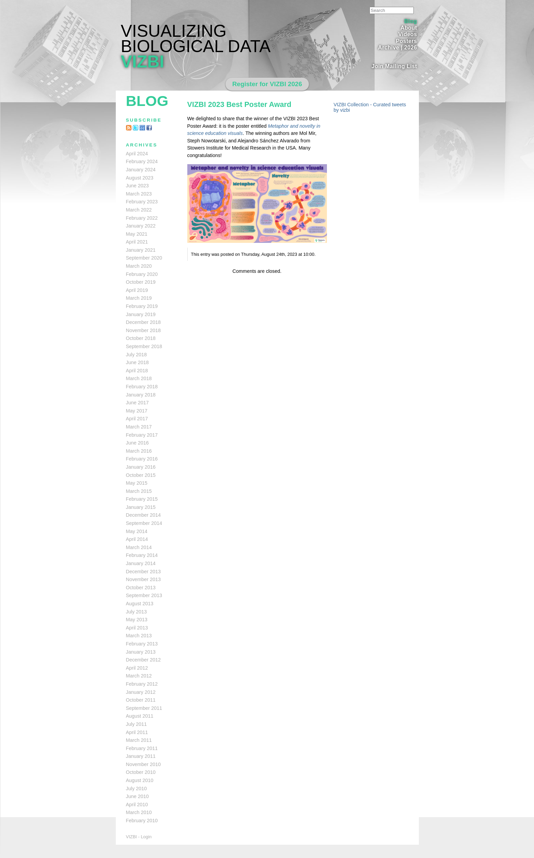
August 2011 (140, 716)
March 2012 (139, 675)
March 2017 (139, 427)
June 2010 (137, 796)
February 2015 (142, 499)
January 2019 (141, 314)
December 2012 (143, 659)
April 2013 (137, 627)
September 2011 (144, 708)
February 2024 (142, 161)
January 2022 (141, 226)
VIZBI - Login (139, 836)
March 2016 (139, 451)
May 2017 (136, 411)
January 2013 (141, 652)
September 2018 (144, 346)
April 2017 (137, 418)
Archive (388, 47)
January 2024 (141, 169)
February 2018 (142, 386)
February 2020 (142, 274)
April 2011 (137, 732)
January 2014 (141, 563)
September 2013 (144, 595)
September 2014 (144, 523)
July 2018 (136, 354)
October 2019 (141, 282)
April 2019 (137, 290)
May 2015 (136, 483)
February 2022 (142, 218)
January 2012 (141, 692)
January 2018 (141, 394)
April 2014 (137, 539)
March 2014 (139, 547)
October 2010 (141, 772)
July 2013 (136, 611)
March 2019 (139, 298)
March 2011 (139, 740)
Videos (407, 34)
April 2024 (137, 153)
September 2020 (144, 258)
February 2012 (142, 684)
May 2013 (136, 619)
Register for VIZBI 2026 (267, 84)
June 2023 (137, 185)
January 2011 (141, 756)
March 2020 (139, 266)
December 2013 (143, 571)
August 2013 (140, 603)
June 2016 (137, 443)
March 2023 (139, 194)
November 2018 (143, 330)
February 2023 (142, 201)
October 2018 (141, 338)
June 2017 (137, 402)
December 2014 (143, 515)
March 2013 (139, 635)
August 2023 (140, 178)
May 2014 (136, 531)
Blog (410, 21)
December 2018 (143, 322)
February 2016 (142, 459)
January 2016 (141, 467)
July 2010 (136, 788)
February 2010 (142, 820)
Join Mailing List (394, 66)
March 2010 (139, 812)
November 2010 (143, 764)
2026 (410, 47)
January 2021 (141, 250)
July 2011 (136, 724)
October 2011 (141, 700)
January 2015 (141, 507)
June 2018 (137, 362)
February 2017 (142, 435)
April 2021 (137, 242)
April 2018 (137, 370)
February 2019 (142, 306)
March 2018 (139, 378)
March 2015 (139, 491)
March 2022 (139, 210)
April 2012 (137, 668)
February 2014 (142, 555)
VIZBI (142, 61)
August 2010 (140, 780)
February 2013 (142, 643)
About (408, 28)
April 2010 (137, 804)
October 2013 (141, 587)
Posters (406, 41)
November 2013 (143, 579)
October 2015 (141, 475)
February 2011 (142, 748)
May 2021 (136, 234)
